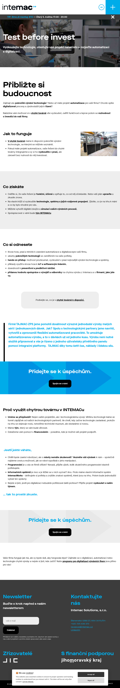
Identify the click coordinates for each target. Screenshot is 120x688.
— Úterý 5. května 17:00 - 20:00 (37, 16)
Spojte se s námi (60, 383)
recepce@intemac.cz (82, 627)
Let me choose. (28, 682)
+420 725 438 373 (80, 623)
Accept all (90, 674)
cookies (29, 673)
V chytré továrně (16, 141)
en (101, 7)
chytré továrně (38, 113)
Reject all (91, 680)
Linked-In (75, 630)
